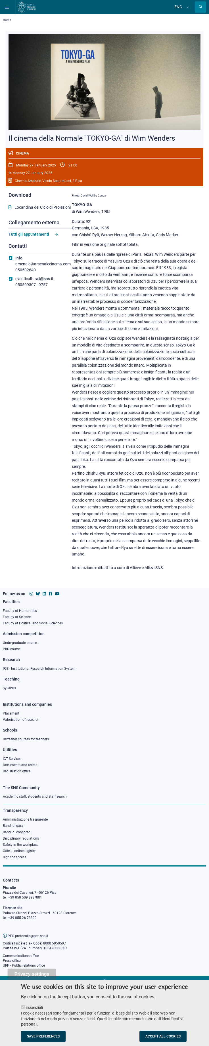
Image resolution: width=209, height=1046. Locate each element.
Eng (178, 7)
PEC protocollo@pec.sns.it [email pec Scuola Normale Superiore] (25, 936)
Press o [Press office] (8, 961)
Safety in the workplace (20, 845)
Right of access (14, 857)
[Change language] (187, 7)
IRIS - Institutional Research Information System (39, 669)
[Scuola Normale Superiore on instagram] (31, 593)
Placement (11, 713)
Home (7, 20)
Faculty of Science (17, 617)
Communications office (21, 956)
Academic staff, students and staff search (35, 796)
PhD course (11, 649)
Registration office (16, 771)
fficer (18, 961)
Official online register (19, 851)
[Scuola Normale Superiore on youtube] (57, 593)
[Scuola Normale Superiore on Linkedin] (44, 593)
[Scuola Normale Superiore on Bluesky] (38, 593)
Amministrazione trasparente (25, 819)
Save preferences (43, 1039)
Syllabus (9, 688)
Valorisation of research (21, 720)
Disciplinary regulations (21, 838)
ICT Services (12, 759)
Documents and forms (20, 765)
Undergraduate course (20, 643)
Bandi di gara (13, 826)
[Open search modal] (200, 7)
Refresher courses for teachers (26, 739)
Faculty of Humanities (20, 611)
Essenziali (34, 1010)
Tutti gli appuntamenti (29, 234)
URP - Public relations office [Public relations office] (24, 965)
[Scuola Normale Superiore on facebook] (50, 593)
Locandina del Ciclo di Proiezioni (42, 207)
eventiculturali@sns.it (34, 278)
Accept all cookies (163, 1039)
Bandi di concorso (16, 832)
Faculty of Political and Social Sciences (33, 623)
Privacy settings (31, 977)
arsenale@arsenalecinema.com (43, 264)
